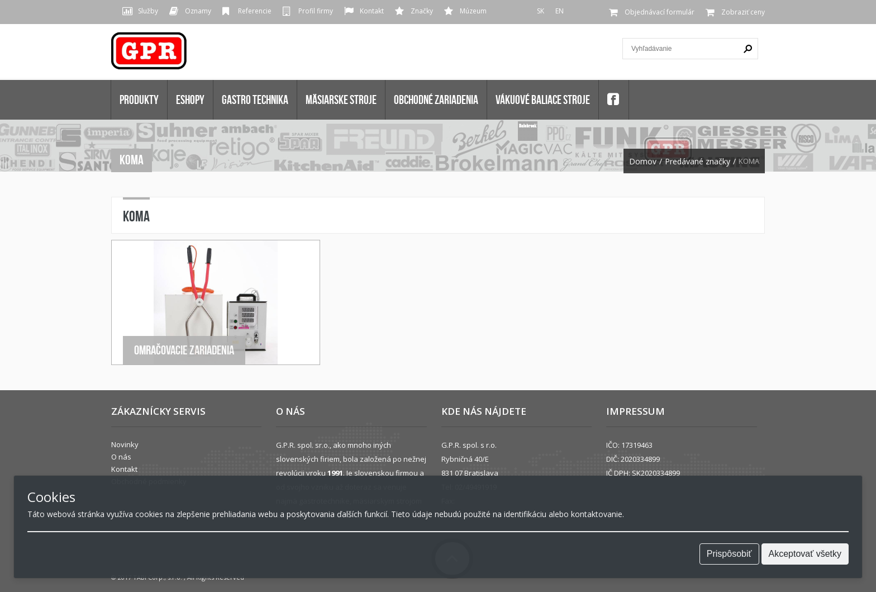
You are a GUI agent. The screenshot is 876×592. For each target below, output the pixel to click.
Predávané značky (697, 162)
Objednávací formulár (659, 12)
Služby (148, 11)
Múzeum (473, 11)
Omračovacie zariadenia (184, 350)
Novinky (125, 444)
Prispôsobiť (729, 553)
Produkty (139, 99)
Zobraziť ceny (743, 12)
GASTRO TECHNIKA (255, 99)
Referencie (255, 11)
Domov (642, 162)
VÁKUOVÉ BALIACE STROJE (543, 99)
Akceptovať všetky (805, 553)
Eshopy (190, 99)
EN (559, 11)
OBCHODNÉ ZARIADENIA (436, 99)
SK (540, 11)
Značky (422, 11)
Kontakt (372, 11)
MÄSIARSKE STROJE (341, 99)
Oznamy (198, 11)
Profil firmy (315, 11)
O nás (121, 456)
